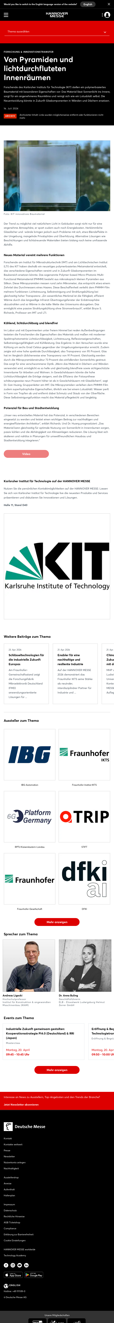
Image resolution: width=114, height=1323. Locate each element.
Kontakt (8, 1138)
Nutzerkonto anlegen (15, 1162)
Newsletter (9, 1156)
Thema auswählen (18, 31)
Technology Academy (15, 1255)
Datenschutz (10, 1210)
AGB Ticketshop (12, 1222)
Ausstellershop (11, 1177)
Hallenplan (9, 1195)
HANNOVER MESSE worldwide (19, 1249)
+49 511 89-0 (18, 1291)
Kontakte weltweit (13, 1144)
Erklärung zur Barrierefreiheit (18, 1234)
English (88, 4)
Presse (7, 1150)
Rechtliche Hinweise (14, 1216)
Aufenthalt (9, 1189)
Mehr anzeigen (57, 922)
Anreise (7, 1183)
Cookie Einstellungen (15, 1240)
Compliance (10, 1228)
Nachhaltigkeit (11, 1168)
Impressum (9, 1204)
